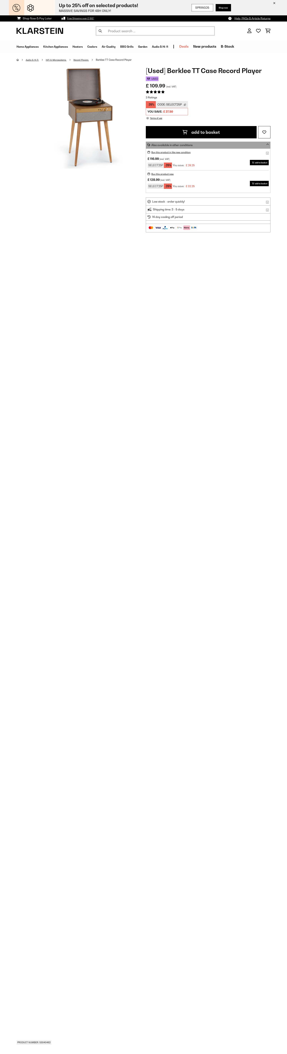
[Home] (21, 59)
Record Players (89, 59)
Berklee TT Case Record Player (123, 59)
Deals (219, 46)
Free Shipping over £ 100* (83, 18)
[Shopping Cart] (267, 30)
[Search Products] (155, 31)
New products (240, 46)
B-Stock (263, 46)
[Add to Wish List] (264, 132)
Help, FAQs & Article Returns (252, 18)
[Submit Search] (100, 31)
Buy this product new (164, 173)
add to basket (201, 132)
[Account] (249, 30)
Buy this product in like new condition (174, 152)
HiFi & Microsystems (61, 59)
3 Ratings (151, 97)
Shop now (221, 7)
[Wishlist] (258, 30)
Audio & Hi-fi (34, 59)
